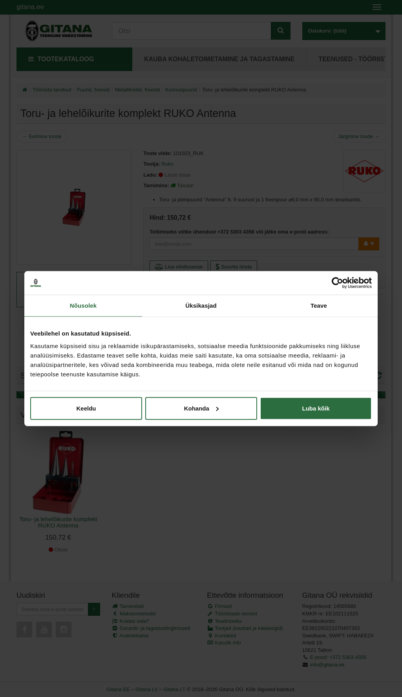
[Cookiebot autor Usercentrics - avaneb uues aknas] (337, 283)
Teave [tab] (319, 305)
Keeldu (86, 408)
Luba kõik (315, 408)
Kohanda (201, 408)
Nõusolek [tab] (83, 305)
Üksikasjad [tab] (200, 305)
